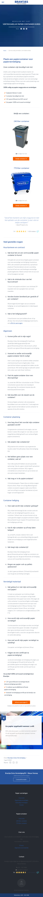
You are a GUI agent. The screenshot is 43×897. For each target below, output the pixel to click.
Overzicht (21, 798)
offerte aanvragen (16, 323)
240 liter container (21, 821)
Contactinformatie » (21, 779)
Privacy (21, 845)
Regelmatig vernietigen (21, 800)
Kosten (21, 805)
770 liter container (21, 823)
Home (4, 50)
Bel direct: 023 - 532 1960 (21, 895)
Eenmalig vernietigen (21, 802)
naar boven (21, 882)
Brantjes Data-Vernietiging (16, 758)
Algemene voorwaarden (21, 847)
